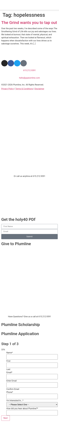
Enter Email (11, 381)
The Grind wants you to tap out (29, 22)
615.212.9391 (29, 70)
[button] (29, 9)
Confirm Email (12, 389)
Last (8, 369)
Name (9, 353)
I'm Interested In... (14, 401)
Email (9, 372)
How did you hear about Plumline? (22, 409)
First (8, 361)
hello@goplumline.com (29, 78)
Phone (9, 392)
